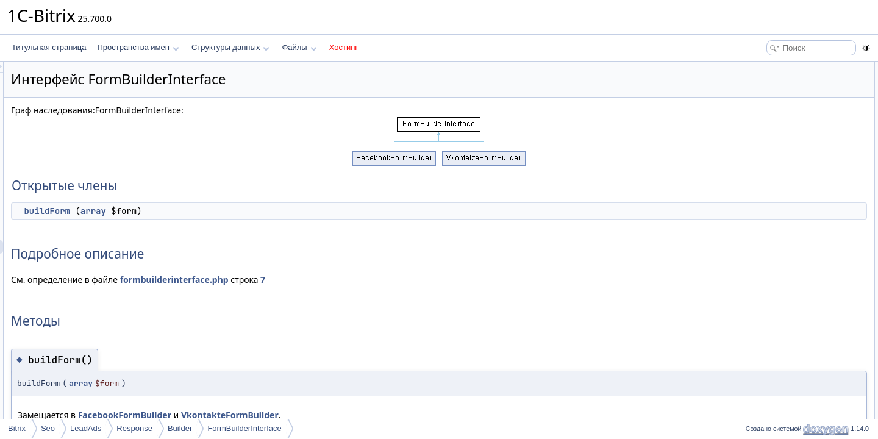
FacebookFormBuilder (277, 415)
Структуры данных (230, 47)
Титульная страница (49, 47)
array (246, 210)
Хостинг (343, 47)
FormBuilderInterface (244, 428)
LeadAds (85, 428)
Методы (755, 108)
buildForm (199, 210)
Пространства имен (138, 47)
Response (134, 428)
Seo (48, 428)
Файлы (299, 47)
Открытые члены (771, 68)
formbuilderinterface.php (327, 279)
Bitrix (17, 428)
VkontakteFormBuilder (382, 415)
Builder (180, 428)
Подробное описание (778, 95)
